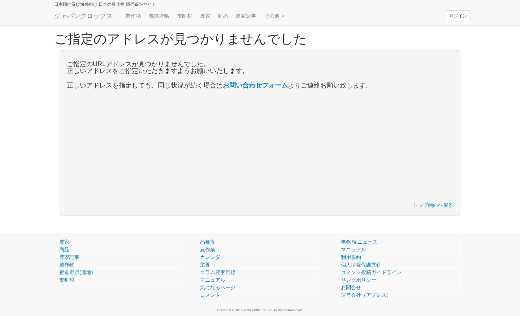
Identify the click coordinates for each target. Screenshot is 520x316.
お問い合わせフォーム (255, 85)
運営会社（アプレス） (366, 295)
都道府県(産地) (76, 272)
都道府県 (159, 16)
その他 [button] (274, 16)
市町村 (184, 16)
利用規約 (351, 257)
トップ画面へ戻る (433, 205)
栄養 (205, 265)
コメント (210, 295)
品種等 (207, 242)
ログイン (458, 15)
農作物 (133, 16)
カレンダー (212, 257)
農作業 (207, 249)
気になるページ (217, 287)
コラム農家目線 (217, 272)
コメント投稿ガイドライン (371, 272)
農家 (205, 16)
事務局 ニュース (359, 242)
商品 (223, 16)
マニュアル (212, 280)
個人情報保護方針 (361, 265)
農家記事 (246, 16)
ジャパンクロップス (83, 16)
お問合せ (351, 287)
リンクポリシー (358, 280)
